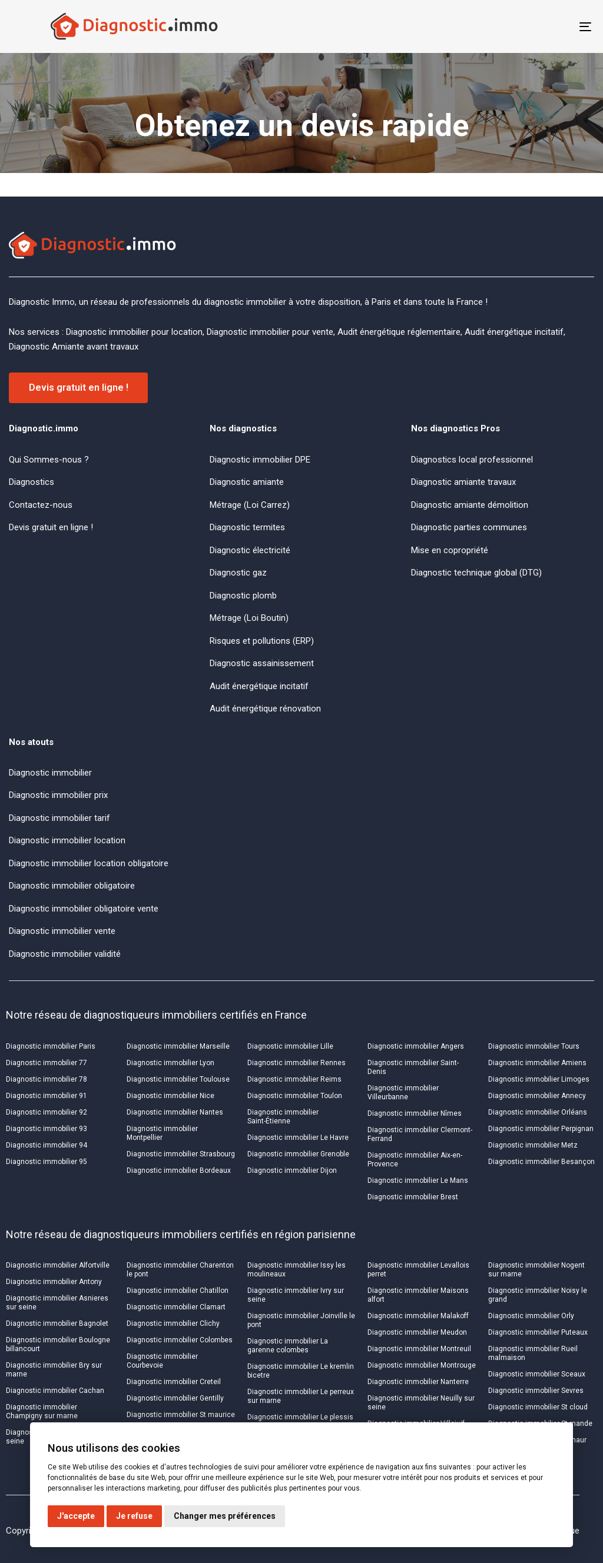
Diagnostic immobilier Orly (531, 1316)
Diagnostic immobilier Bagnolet (57, 1323)
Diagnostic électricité (250, 550)
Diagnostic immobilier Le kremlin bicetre (300, 1370)
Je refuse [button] (134, 1516)
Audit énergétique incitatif (259, 686)
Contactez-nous (40, 505)
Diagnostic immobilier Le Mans (417, 1180)
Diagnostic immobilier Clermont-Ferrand (419, 1134)
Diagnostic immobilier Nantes (175, 1112)
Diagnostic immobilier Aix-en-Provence (414, 1159)
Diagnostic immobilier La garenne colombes (287, 1345)
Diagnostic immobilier (50, 772)
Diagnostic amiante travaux (463, 482)
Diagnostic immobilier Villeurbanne (403, 1092)
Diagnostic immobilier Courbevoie (162, 1360)
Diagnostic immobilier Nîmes (414, 1113)
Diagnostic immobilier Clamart (176, 1307)
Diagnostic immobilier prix (58, 795)
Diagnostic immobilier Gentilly (175, 1398)
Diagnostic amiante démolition (469, 505)
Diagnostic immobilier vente (62, 931)
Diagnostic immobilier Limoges (538, 1079)
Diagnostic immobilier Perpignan (541, 1129)
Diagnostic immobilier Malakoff (418, 1316)
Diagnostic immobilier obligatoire (72, 885)
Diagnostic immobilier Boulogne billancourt (58, 1344)
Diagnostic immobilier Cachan (55, 1390)
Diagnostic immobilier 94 (46, 1145)
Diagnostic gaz (238, 572)
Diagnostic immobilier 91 (46, 1096)
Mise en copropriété (449, 550)
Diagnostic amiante (247, 482)
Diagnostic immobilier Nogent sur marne (536, 1269)
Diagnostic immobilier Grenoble (298, 1154)
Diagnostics (31, 482)
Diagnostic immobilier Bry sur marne (54, 1369)
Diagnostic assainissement (262, 663)
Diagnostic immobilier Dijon (292, 1170)
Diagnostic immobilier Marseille (178, 1046)
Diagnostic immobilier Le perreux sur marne (300, 1396)
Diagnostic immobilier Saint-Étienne (283, 1116)
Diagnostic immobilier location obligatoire (88, 863)
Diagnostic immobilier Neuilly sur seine (421, 1402)
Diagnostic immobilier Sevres (536, 1390)
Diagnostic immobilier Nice (170, 1096)
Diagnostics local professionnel (472, 459)
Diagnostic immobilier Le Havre (298, 1137)
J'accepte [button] (76, 1516)
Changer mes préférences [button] (225, 1516)
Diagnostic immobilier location (67, 840)
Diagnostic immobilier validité (65, 954)
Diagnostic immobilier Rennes (296, 1063)
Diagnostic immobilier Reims (294, 1079)
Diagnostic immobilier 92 (46, 1112)
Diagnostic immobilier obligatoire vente (83, 908)
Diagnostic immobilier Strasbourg (181, 1154)
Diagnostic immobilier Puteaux (538, 1332)
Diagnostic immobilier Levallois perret (418, 1269)
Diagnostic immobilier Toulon (294, 1096)
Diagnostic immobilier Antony (54, 1282)
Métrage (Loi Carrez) (250, 505)
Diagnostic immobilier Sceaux (536, 1374)
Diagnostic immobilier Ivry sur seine (295, 1294)
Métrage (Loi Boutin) (249, 618)
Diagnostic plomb (243, 595)
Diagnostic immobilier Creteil (174, 1382)
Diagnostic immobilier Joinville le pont (301, 1320)
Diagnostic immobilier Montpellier (162, 1133)
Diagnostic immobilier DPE (260, 459)
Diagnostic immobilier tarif (59, 818)
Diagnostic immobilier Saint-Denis (413, 1067)
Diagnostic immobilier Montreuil (419, 1349)
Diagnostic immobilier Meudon (417, 1332)
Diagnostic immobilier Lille (290, 1046)
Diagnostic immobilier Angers (415, 1046)
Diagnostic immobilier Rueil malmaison (533, 1353)
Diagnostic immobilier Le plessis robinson (300, 1421)
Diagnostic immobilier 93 (46, 1129)
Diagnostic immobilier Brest (412, 1197)
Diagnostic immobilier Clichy (173, 1323)
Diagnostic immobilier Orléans (537, 1112)
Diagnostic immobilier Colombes (180, 1340)
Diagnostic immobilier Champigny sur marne (42, 1411)
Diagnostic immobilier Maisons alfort (418, 1294)
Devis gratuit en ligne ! (51, 527)
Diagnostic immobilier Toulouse (178, 1079)
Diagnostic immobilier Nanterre (418, 1382)
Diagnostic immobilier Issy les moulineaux (296, 1269)
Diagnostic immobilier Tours (533, 1046)
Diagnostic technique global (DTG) (476, 572)
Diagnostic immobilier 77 (46, 1063)
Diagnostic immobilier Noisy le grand (537, 1294)
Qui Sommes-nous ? (49, 459)
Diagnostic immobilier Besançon (541, 1162)
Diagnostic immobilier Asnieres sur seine (57, 1302)
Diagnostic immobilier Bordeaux (179, 1170)
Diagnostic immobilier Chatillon (177, 1290)
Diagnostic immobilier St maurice (181, 1415)
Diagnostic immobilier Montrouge (421, 1365)
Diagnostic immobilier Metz (533, 1145)
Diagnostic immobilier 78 (46, 1079)
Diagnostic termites (247, 527)
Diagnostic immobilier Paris (50, 1046)
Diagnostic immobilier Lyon (170, 1063)
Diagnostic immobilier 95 (46, 1162)
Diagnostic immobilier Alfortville (58, 1265)
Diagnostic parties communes (469, 527)
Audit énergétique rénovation (265, 708)
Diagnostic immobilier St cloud (538, 1407)
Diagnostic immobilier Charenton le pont (180, 1269)
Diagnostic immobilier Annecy (537, 1096)
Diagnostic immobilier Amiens (537, 1063)
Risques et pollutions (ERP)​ (262, 641)
